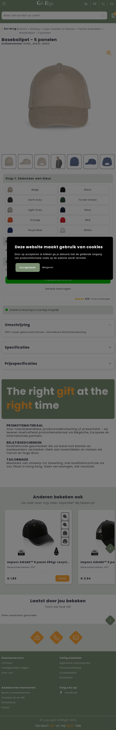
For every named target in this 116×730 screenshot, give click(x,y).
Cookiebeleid (68, 672)
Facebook (68, 692)
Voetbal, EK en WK (13, 697)
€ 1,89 (11, 578)
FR (94, 4)
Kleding (35, 28)
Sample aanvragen (58, 289)
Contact (7, 663)
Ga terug (10, 28)
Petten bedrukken (90, 28)
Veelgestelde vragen (15, 667)
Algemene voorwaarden (74, 663)
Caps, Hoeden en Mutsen (59, 28)
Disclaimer (66, 677)
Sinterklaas (9, 702)
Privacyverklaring (70, 667)
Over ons (7, 672)
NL (86, 4)
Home (23, 28)
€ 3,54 (86, 578)
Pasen (5, 707)
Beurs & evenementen (16, 692)
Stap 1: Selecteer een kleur (28, 178)
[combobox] (51, 15)
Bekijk (62, 578)
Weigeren (47, 267)
